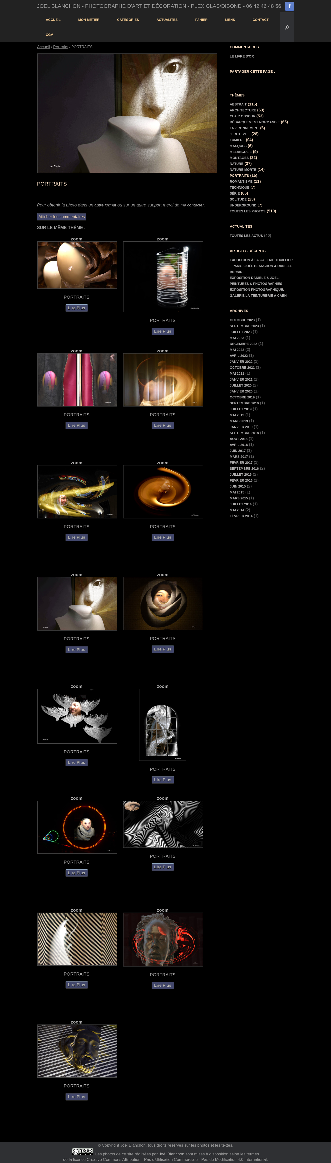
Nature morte (243, 170)
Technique (239, 187)
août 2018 (239, 439)
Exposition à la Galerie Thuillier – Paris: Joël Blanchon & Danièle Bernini (261, 266)
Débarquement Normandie (255, 122)
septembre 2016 (244, 468)
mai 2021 (237, 373)
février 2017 (241, 462)
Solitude (238, 199)
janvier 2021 (241, 379)
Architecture (243, 110)
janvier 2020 (241, 391)
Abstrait (238, 104)
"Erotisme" (240, 134)
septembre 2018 (244, 433)
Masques (238, 146)
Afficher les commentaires (62, 217)
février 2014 (241, 516)
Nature (236, 164)
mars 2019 (239, 421)
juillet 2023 (241, 332)
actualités (167, 20)
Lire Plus (76, 308)
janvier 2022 (241, 362)
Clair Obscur (242, 116)
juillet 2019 (241, 409)
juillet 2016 (241, 474)
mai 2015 (237, 492)
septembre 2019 (244, 403)
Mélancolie (241, 152)
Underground (243, 205)
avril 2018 (239, 445)
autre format (105, 205)
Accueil (53, 20)
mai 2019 (237, 415)
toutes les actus (246, 236)
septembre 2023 (244, 326)
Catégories (128, 20)
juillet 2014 (241, 504)
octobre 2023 (242, 320)
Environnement (244, 128)
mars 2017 (239, 457)
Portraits (60, 47)
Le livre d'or (242, 56)
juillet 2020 (241, 385)
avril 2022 (239, 356)
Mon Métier (88, 20)
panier (201, 20)
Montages (239, 158)
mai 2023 (237, 338)
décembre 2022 (243, 344)
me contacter (192, 205)
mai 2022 (237, 350)
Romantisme (241, 181)
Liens (230, 20)
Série (235, 193)
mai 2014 (237, 510)
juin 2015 (238, 486)
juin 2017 (238, 451)
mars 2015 (239, 498)
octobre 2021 (242, 367)
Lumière (237, 140)
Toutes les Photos (248, 211)
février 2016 (241, 480)
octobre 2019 (242, 397)
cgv (49, 35)
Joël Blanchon (171, 1154)
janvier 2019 (241, 427)
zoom (77, 238)
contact (260, 20)
